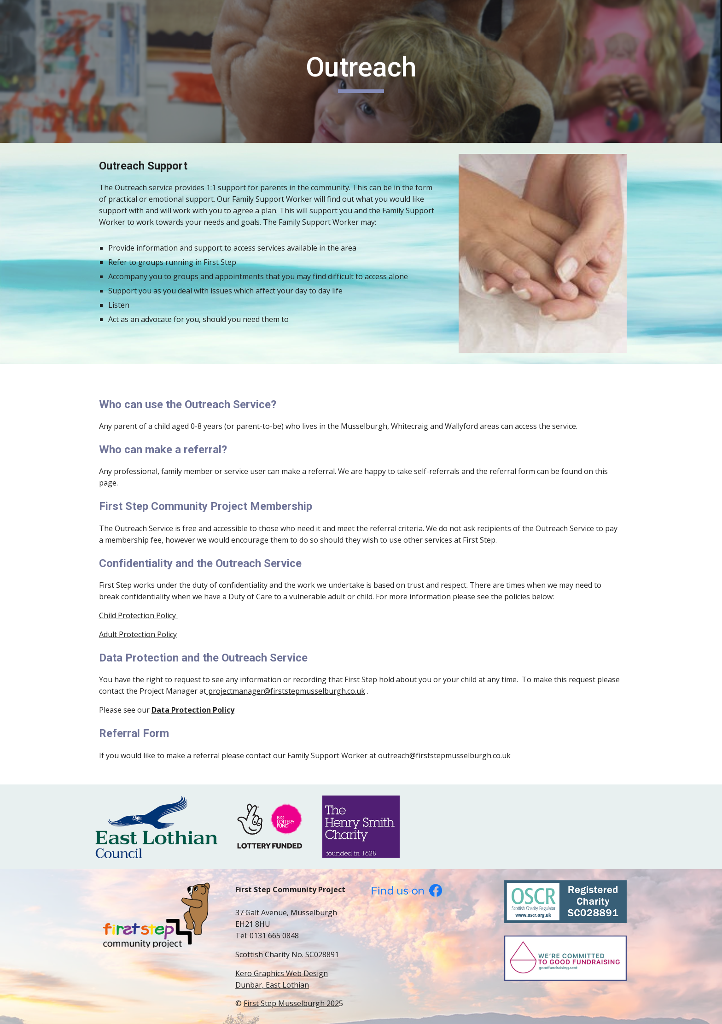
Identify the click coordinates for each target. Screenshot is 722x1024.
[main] (361, 71)
